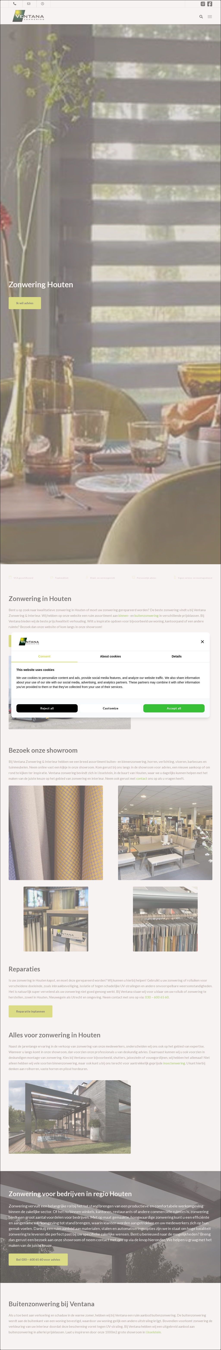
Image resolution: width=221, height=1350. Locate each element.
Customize (110, 708)
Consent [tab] (44, 656)
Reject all (47, 708)
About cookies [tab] (110, 656)
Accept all (174, 708)
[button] (202, 642)
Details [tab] (177, 656)
